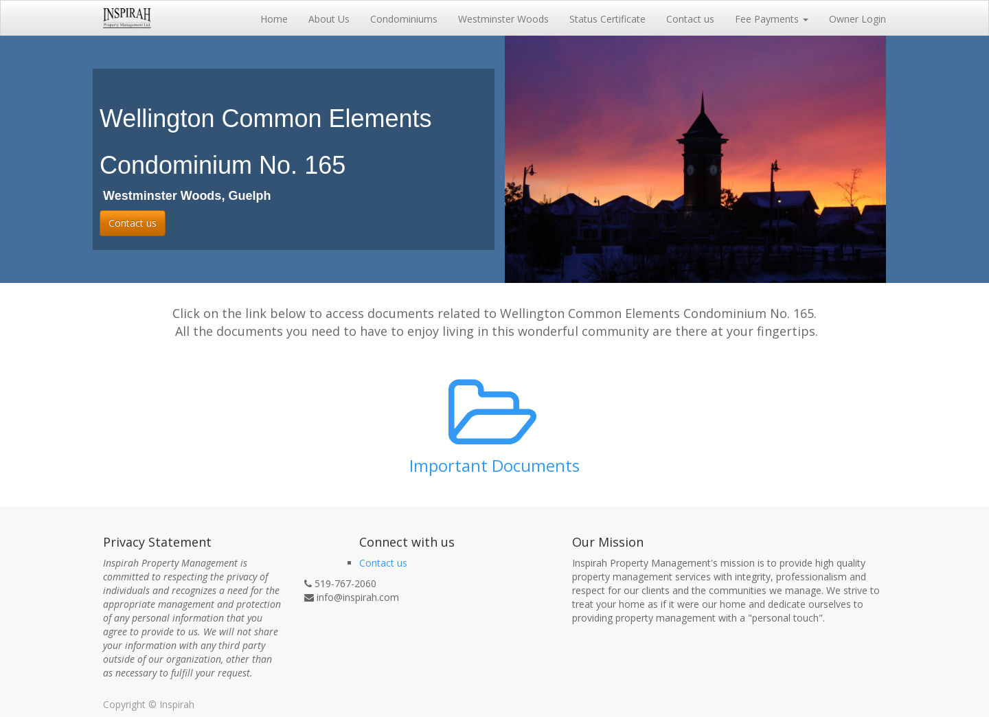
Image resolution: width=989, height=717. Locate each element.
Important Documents (494, 465)
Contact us (133, 222)
